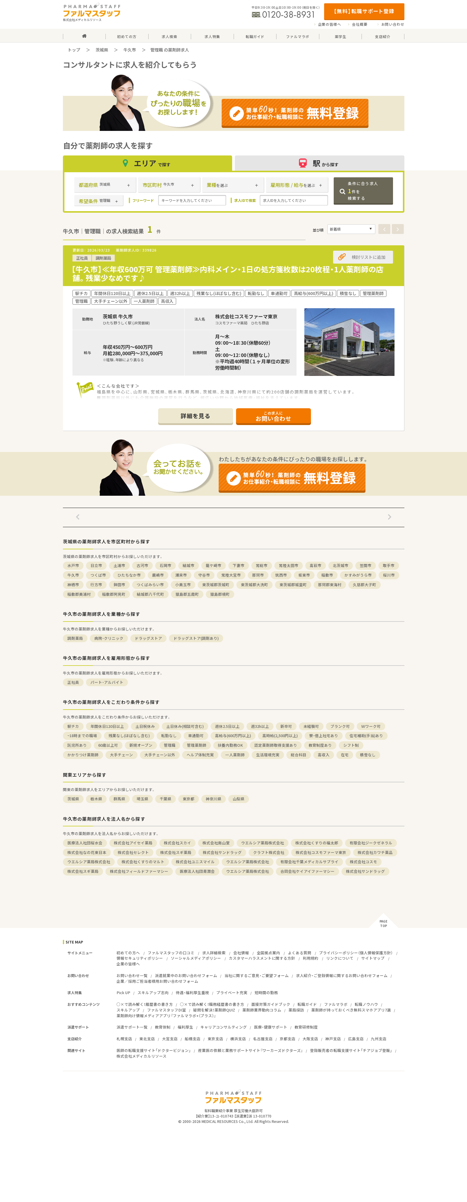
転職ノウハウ (366, 1004)
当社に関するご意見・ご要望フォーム (256, 975)
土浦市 (119, 565)
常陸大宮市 (231, 575)
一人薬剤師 (235, 755)
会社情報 (241, 952)
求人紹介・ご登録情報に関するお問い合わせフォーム (342, 975)
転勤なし (169, 735)
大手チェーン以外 (159, 755)
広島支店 (356, 1038)
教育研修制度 (306, 1027)
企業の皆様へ (329, 24)
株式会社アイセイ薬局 (133, 843)
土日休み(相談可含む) (185, 726)
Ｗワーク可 (371, 726)
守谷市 (204, 575)
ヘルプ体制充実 (200, 755)
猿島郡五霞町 (187, 594)
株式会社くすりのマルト (143, 861)
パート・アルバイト (106, 682)
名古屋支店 (263, 1038)
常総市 (261, 565)
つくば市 (98, 575)
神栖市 (73, 584)
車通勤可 (196, 735)
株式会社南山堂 (216, 843)
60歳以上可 (108, 745)
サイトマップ (373, 958)
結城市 (188, 565)
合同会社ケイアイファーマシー (307, 871)
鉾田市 (119, 584)
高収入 (324, 755)
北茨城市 (340, 565)
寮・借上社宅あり (323, 735)
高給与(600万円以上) (233, 735)
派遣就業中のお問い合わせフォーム (186, 975)
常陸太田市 (288, 565)
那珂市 (258, 575)
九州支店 (378, 1038)
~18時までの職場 (82, 735)
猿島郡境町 (220, 594)
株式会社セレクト (133, 852)
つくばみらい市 (150, 584)
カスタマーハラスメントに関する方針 (262, 958)
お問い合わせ (392, 24)
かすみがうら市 (358, 575)
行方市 (96, 584)
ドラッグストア (148, 638)
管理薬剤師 (196, 745)
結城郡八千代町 (150, 594)
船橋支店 (192, 1038)
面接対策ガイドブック (270, 1004)
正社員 (73, 682)
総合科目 (298, 755)
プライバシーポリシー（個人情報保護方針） (356, 952)
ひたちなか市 (129, 575)
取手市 (389, 565)
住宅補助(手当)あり (366, 735)
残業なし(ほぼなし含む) (129, 735)
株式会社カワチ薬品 (375, 852)
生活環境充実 (267, 755)
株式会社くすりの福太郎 (316, 843)
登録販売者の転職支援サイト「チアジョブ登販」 (351, 1050)
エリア (147, 163)
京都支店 (287, 1038)
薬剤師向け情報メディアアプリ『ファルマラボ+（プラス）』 (166, 1015)
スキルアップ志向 (153, 992)
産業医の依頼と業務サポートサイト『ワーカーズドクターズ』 (250, 1050)
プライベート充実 (231, 992)
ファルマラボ (335, 1004)
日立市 (96, 565)
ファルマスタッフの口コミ (171, 952)
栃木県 (96, 799)
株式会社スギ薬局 (175, 852)
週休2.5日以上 (227, 726)
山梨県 (238, 799)
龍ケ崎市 (213, 565)
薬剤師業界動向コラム (261, 1010)
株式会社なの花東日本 (86, 852)
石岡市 (165, 565)
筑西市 (281, 575)
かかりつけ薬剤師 (83, 755)
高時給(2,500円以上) (280, 735)
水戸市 (73, 565)
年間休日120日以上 (107, 726)
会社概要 (359, 24)
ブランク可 (340, 726)
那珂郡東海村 (329, 584)
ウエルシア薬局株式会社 (262, 843)
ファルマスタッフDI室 (166, 1010)
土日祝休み (145, 726)
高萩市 (315, 565)
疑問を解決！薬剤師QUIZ (214, 1010)
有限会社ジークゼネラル (371, 843)
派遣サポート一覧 (132, 1027)
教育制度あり (320, 745)
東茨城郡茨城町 (215, 584)
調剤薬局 (75, 638)
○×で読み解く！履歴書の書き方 (145, 1004)
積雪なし (368, 755)
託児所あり (77, 745)
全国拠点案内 (268, 952)
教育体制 (162, 1027)
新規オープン (140, 745)
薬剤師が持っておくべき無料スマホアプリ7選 (351, 1010)
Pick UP (123, 992)
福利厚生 (185, 1027)
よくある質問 (299, 952)
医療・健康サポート (270, 1027)
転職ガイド (307, 1004)
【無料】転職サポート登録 (364, 11)
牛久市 (129, 50)
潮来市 (181, 575)
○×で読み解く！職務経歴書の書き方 (212, 1004)
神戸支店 (333, 1038)
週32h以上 (260, 726)
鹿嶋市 (158, 575)
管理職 (170, 745)
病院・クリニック (108, 638)
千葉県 (165, 799)
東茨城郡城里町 (293, 584)
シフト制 (351, 745)
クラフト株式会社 (268, 852)
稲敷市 (327, 575)
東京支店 (215, 1038)
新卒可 (286, 726)
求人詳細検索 (214, 952)
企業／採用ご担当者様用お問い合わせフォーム (157, 981)
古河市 (142, 565)
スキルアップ (128, 1010)
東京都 (188, 799)
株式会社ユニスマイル (195, 861)
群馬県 (119, 799)
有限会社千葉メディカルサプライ (309, 861)
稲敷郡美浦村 (79, 594)
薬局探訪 (296, 1010)
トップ (74, 50)
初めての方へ (128, 952)
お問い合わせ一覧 (132, 975)
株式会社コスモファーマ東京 (321, 852)
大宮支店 (170, 1038)
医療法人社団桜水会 (84, 843)
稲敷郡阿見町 (114, 594)
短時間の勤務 (266, 992)
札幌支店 (124, 1038)
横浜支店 (238, 1038)
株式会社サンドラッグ (222, 852)
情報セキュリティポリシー (140, 958)
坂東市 (304, 575)
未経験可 (311, 726)
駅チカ (73, 726)
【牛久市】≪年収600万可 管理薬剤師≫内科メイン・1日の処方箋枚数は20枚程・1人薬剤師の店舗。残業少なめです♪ (227, 273)
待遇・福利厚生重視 (192, 992)
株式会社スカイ (177, 843)
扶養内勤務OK (230, 745)
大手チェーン (121, 755)
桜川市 (389, 575)
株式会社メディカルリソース (142, 1056)
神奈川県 (213, 799)
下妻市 (238, 565)
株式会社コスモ (363, 861)
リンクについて (339, 958)
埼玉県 (142, 799)
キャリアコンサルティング (223, 1027)
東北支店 (147, 1038)
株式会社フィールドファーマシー (139, 871)
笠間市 (365, 565)
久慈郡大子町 (364, 584)
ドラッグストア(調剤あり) (196, 638)
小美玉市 (183, 584)
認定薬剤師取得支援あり (275, 745)
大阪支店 (310, 1038)
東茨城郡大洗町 (254, 584)
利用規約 (310, 958)
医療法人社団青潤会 (197, 871)
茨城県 (102, 50)
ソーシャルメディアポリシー (196, 958)
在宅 (345, 755)
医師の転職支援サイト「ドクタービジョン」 (154, 1050)
